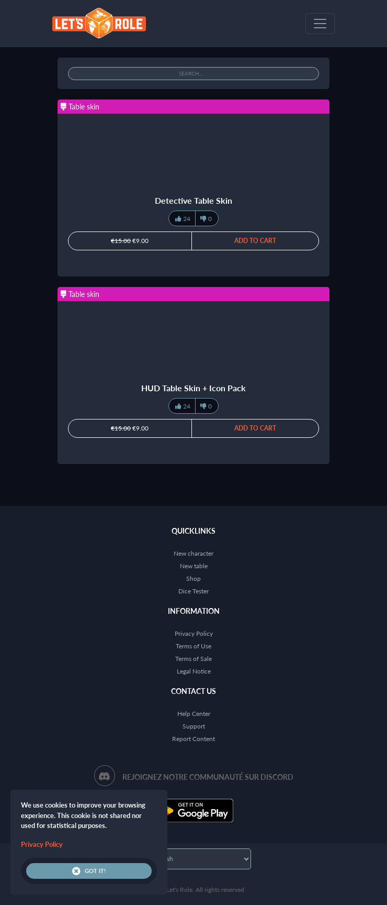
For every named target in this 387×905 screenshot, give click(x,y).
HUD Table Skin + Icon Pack (193, 388)
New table (194, 566)
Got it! (89, 871)
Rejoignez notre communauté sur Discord (207, 776)
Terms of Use (193, 646)
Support (194, 726)
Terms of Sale (193, 659)
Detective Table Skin (193, 200)
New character (193, 553)
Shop (193, 578)
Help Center (193, 714)
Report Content (193, 739)
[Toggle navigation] (320, 23)
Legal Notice (194, 671)
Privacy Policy (194, 633)
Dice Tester (193, 591)
